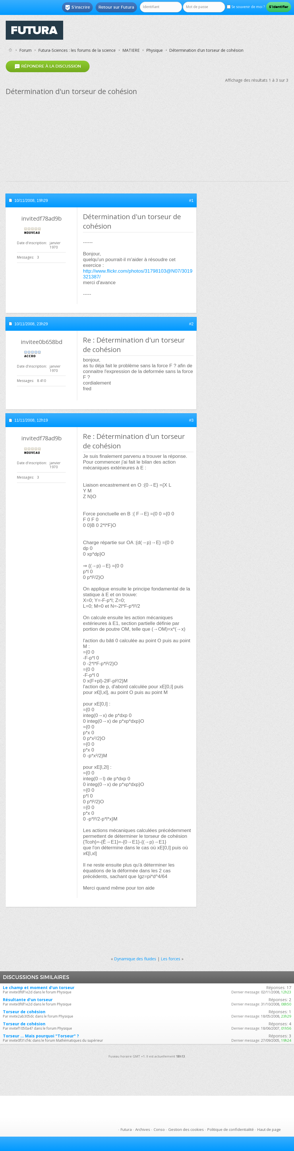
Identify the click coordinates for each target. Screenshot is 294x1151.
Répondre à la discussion (47, 66)
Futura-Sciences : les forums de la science (77, 50)
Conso (159, 1129)
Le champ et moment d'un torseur (38, 987)
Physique (154, 50)
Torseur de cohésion (24, 1011)
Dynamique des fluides (135, 958)
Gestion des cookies (186, 1129)
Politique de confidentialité (230, 1129)
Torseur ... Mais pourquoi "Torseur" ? (41, 1036)
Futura (126, 1129)
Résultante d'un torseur (28, 999)
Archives (142, 1129)
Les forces (170, 958)
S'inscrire (77, 7)
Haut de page (269, 1129)
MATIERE (131, 50)
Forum (25, 50)
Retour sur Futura (116, 7)
